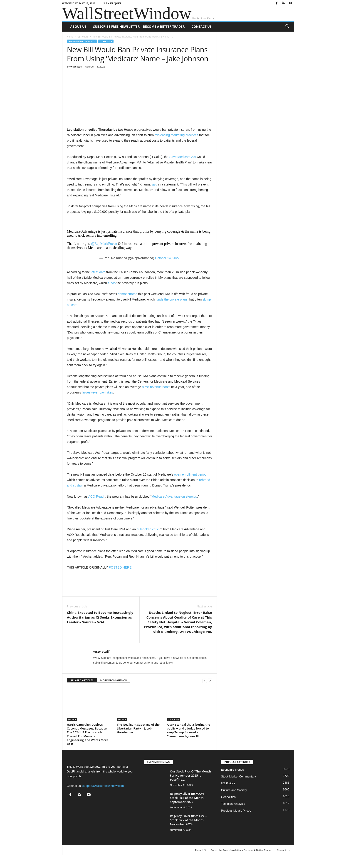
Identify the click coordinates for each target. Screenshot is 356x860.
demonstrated (127, 294)
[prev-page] (204, 680)
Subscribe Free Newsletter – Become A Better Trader (139, 26)
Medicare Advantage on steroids (174, 496)
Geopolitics (228, 797)
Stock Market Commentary (238, 776)
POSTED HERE (120, 567)
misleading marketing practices (176, 135)
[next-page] (210, 680)
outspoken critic (148, 529)
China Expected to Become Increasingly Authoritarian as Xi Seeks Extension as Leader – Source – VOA (100, 617)
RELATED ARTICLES (82, 680)
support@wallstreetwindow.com (103, 785)
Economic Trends (232, 769)
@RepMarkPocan (104, 244)
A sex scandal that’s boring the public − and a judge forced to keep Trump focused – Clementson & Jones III (188, 730)
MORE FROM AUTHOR (113, 680)
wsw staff (76, 66)
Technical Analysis (233, 803)
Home (70, 36)
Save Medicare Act (182, 157)
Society (72, 719)
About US (78, 26)
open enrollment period (190, 474)
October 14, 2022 (167, 258)
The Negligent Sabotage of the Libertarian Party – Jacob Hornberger (138, 728)
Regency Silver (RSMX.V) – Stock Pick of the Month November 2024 (188, 820)
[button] (287, 27)
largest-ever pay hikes (97, 392)
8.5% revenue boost (156, 387)
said (154, 184)
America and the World (82, 41)
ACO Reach (96, 496)
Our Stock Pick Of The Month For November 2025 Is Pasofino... (190, 775)
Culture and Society (234, 790)
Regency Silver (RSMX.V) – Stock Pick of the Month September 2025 (188, 798)
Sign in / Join (112, 3)
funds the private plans (172, 299)
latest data (98, 272)
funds (112, 283)
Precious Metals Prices (236, 810)
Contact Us (201, 26)
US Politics (82, 36)
